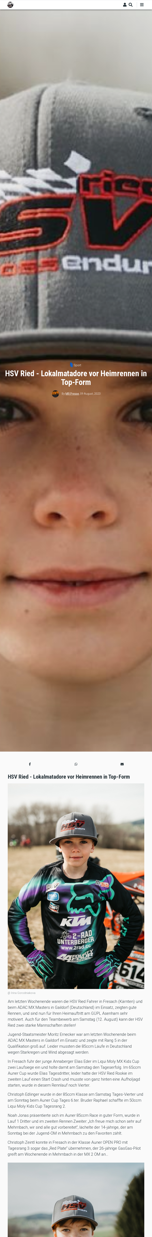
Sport (77, 365)
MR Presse (72, 393)
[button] (30, 764)
